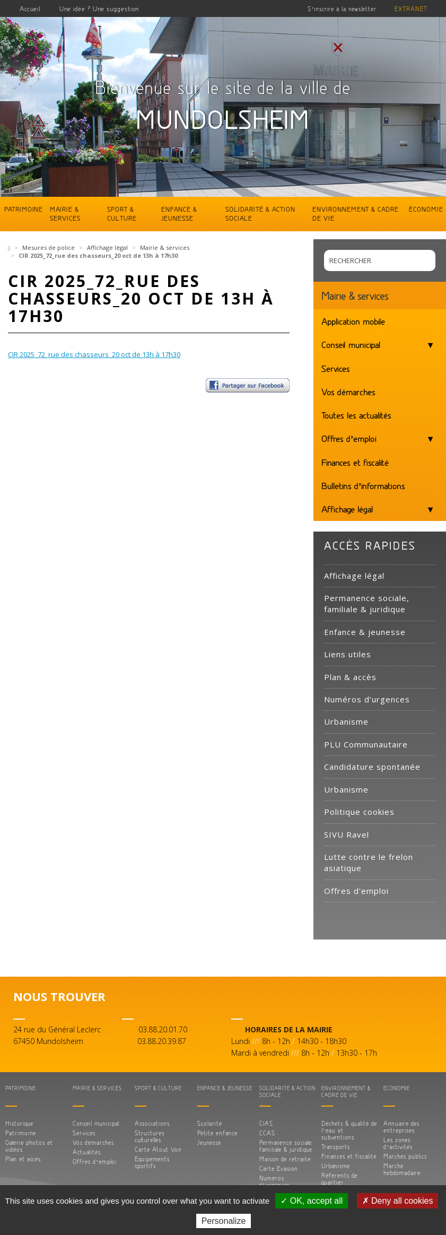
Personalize (224, 1220)
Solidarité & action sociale (260, 213)
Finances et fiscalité (355, 462)
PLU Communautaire (366, 744)
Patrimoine (23, 209)
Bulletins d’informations (363, 485)
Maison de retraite (285, 1158)
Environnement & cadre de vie (355, 213)
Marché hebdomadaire (402, 1169)
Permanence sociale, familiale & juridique (366, 603)
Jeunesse (209, 1142)
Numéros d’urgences (367, 699)
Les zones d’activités (398, 1143)
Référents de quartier (339, 1179)
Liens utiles (347, 654)
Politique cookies (359, 811)
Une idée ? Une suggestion (99, 8)
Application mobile (353, 321)
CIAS (266, 1123)
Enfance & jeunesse (179, 213)
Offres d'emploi (356, 890)
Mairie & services (65, 213)
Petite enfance (217, 1132)
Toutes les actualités (356, 415)
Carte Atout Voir (158, 1149)
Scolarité (209, 1123)
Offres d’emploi (349, 438)
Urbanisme (346, 721)
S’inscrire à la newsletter (342, 8)
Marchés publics (405, 1156)
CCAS (267, 1132)
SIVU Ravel (346, 834)
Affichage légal (107, 247)
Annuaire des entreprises (401, 1127)
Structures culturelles (149, 1136)
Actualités (87, 1152)
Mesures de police (48, 247)
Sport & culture (122, 213)
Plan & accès (350, 677)
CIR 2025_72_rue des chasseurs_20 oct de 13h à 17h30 (94, 354)
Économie (426, 209)
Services (335, 368)
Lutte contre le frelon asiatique (368, 862)
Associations (152, 1123)
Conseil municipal (351, 344)
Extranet (411, 8)
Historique (19, 1123)
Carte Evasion (278, 1168)
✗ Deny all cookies (397, 1200)
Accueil (30, 8)
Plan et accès (23, 1158)
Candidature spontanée (372, 766)
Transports (335, 1146)
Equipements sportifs (152, 1162)
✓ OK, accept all (312, 1200)
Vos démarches (348, 391)
